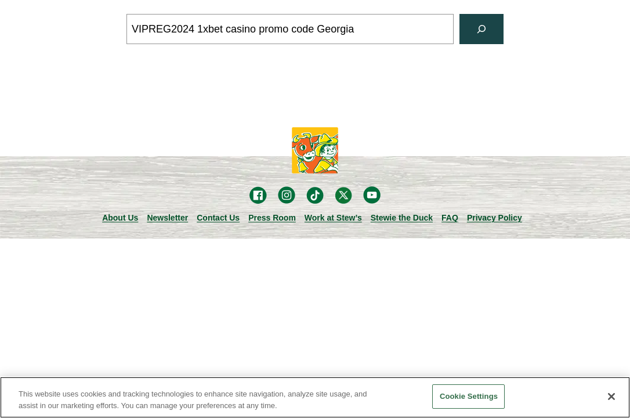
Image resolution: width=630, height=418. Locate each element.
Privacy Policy (494, 217)
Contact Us (218, 217)
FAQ (449, 217)
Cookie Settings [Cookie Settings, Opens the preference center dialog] (469, 396)
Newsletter (167, 217)
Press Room (272, 217)
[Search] (481, 29)
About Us (120, 217)
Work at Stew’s (333, 217)
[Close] (611, 396)
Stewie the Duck (402, 217)
